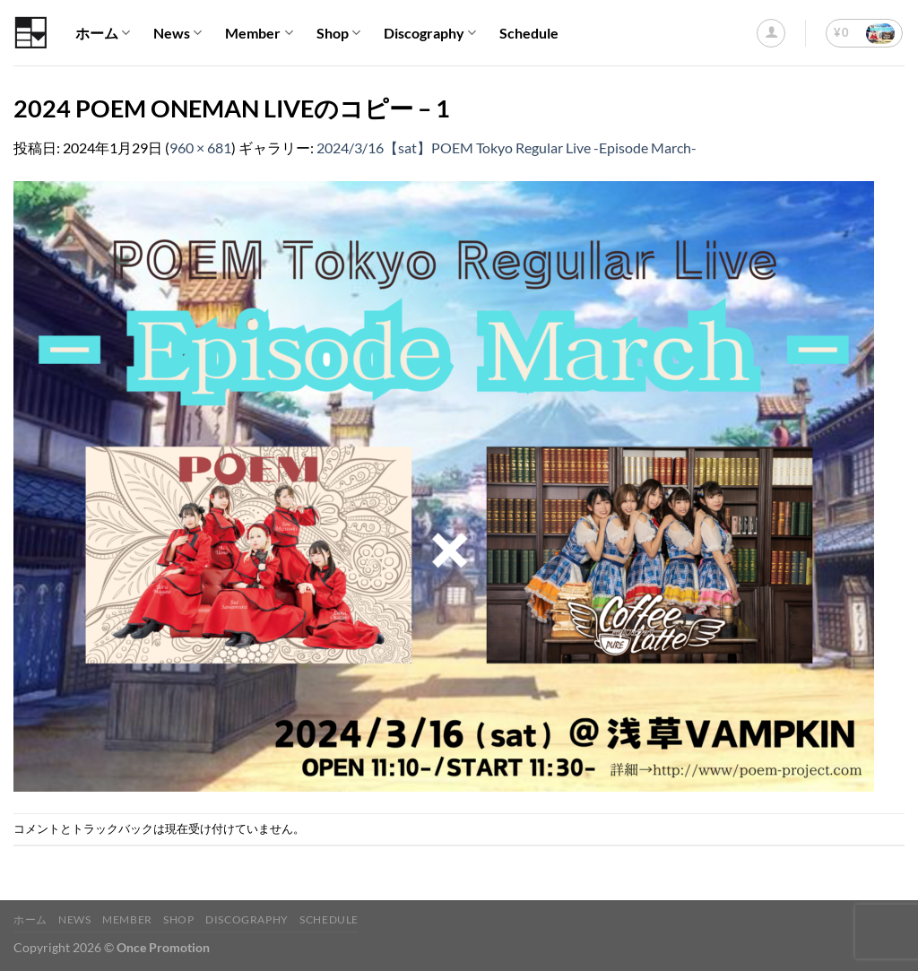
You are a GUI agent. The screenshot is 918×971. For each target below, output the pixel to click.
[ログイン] (771, 33)
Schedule (529, 32)
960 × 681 (200, 147)
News (177, 33)
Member (258, 33)
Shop (338, 33)
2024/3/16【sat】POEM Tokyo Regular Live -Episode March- (506, 147)
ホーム (102, 33)
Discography (430, 33)
